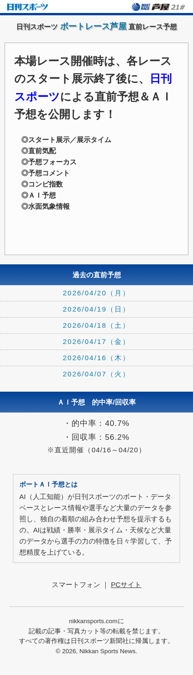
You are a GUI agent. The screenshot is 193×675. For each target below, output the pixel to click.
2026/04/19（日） (96, 309)
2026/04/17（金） (96, 341)
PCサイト (126, 584)
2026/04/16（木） (96, 358)
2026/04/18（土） (96, 325)
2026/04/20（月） (96, 293)
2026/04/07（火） (96, 374)
